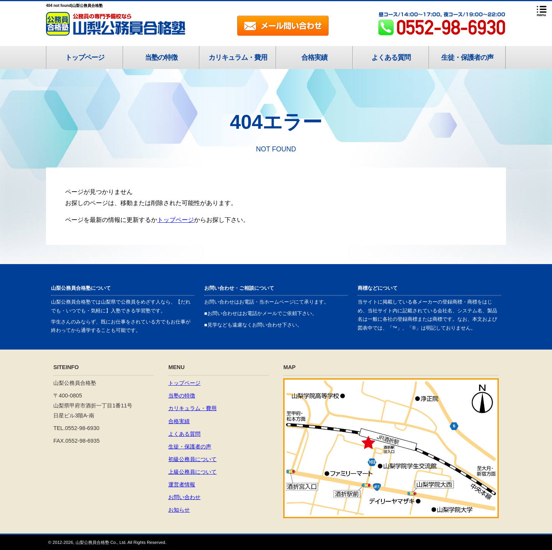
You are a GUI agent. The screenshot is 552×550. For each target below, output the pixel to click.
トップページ (84, 57)
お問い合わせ (184, 497)
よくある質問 (391, 57)
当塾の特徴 (161, 57)
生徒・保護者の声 (467, 57)
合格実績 (314, 57)
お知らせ (179, 510)
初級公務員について (192, 459)
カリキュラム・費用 (238, 57)
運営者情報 (181, 484)
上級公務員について (192, 472)
